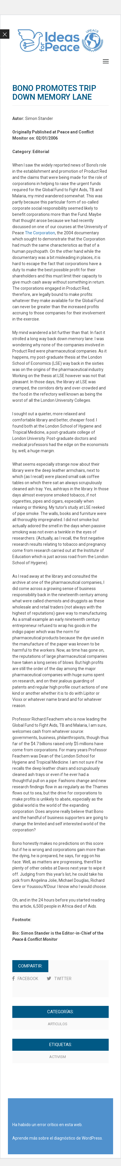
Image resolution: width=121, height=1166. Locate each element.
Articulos (57, 1024)
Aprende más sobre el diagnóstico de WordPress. (57, 1138)
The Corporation (40, 233)
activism (57, 1057)
